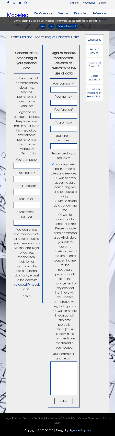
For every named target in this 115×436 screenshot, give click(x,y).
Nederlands (89, 2)
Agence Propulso (80, 430)
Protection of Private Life (94, 64)
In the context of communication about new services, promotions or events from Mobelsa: (27, 92)
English (102, 2)
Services (63, 13)
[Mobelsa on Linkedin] (19, 2)
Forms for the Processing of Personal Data (94, 93)
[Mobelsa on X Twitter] (14, 2)
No (51, 26)
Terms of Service (94, 51)
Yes (43, 26)
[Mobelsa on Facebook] (8, 2)
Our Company (43, 13)
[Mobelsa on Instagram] (25, 2)
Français (74, 2)
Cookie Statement (94, 77)
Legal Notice (94, 39)
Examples (80, 13)
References (100, 13)
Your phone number (27, 217)
